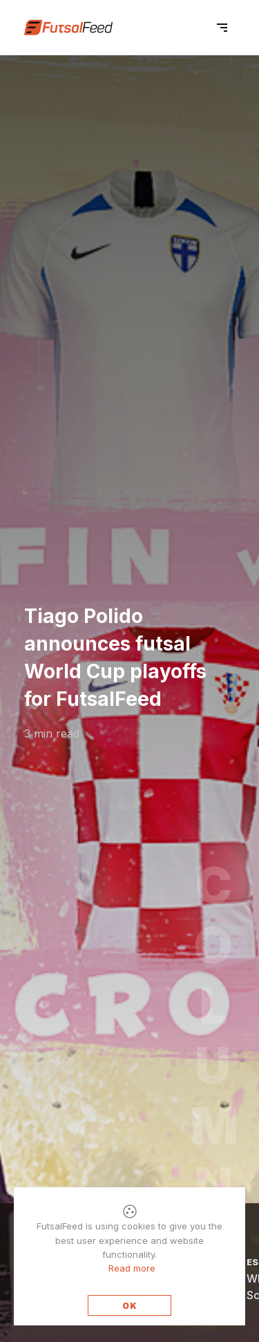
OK (129, 1306)
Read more (131, 1268)
